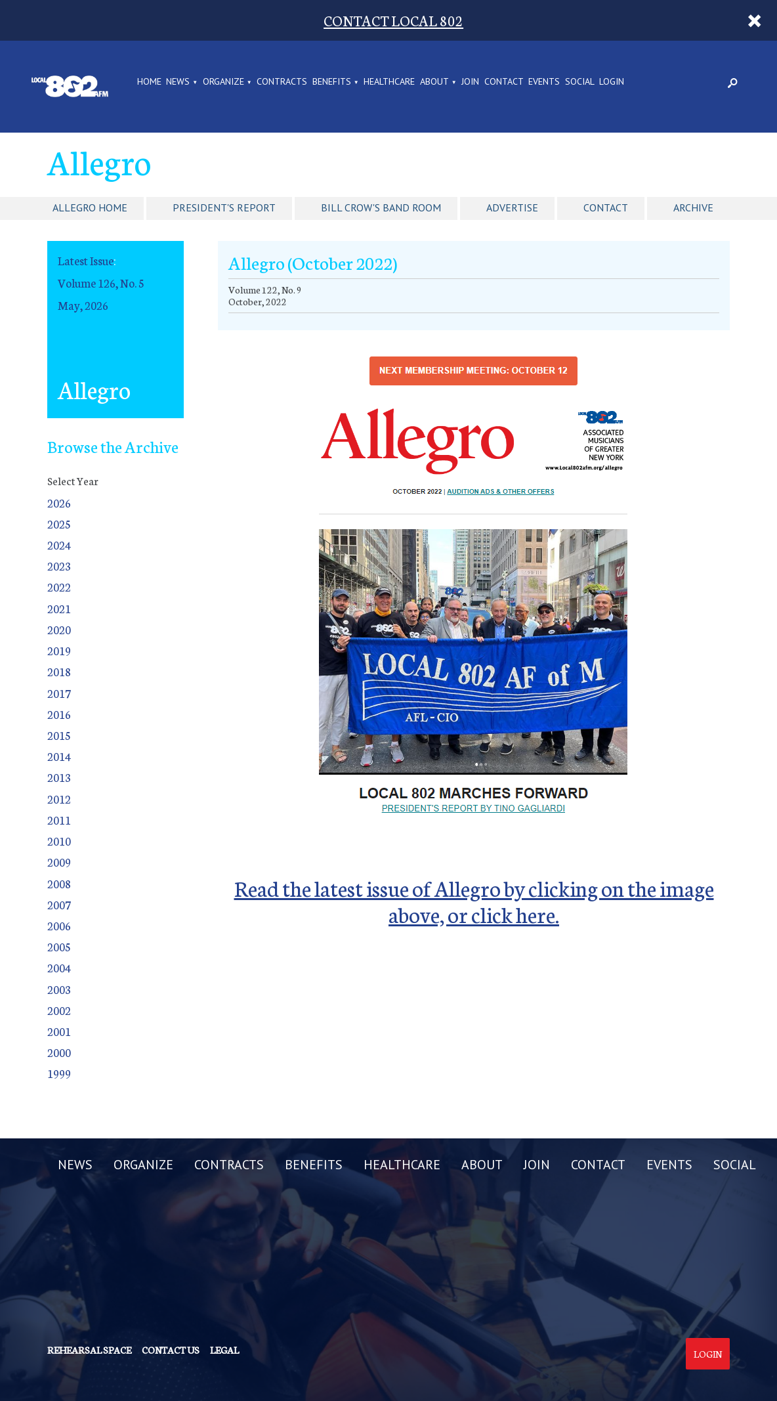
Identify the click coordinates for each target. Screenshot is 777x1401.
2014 (59, 756)
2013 (59, 777)
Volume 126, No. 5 (101, 282)
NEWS (178, 82)
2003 (59, 989)
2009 (59, 861)
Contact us (171, 1349)
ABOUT (434, 82)
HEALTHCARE (389, 82)
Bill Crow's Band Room (381, 207)
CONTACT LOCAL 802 (393, 20)
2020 (59, 629)
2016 (59, 714)
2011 (59, 819)
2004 (59, 967)
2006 (59, 925)
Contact (605, 207)
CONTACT (504, 82)
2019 (59, 650)
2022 (59, 586)
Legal (224, 1349)
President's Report (224, 207)
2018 (59, 671)
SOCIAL (580, 82)
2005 (59, 946)
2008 (59, 883)
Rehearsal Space (89, 1349)
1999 (59, 1073)
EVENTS (544, 82)
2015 (59, 735)
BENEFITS (331, 82)
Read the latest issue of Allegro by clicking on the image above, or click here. (474, 901)
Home (149, 82)
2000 (59, 1052)
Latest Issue (86, 260)
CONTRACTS (282, 82)
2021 (59, 608)
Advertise (512, 207)
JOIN (470, 82)
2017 (59, 693)
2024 (59, 544)
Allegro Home (89, 207)
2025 (59, 523)
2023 (59, 565)
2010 (59, 840)
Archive (693, 207)
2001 (59, 1031)
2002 (59, 1010)
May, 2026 (83, 305)
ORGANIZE (223, 82)
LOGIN (611, 82)
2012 (59, 798)
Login (708, 1353)
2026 (59, 502)
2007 (59, 904)
